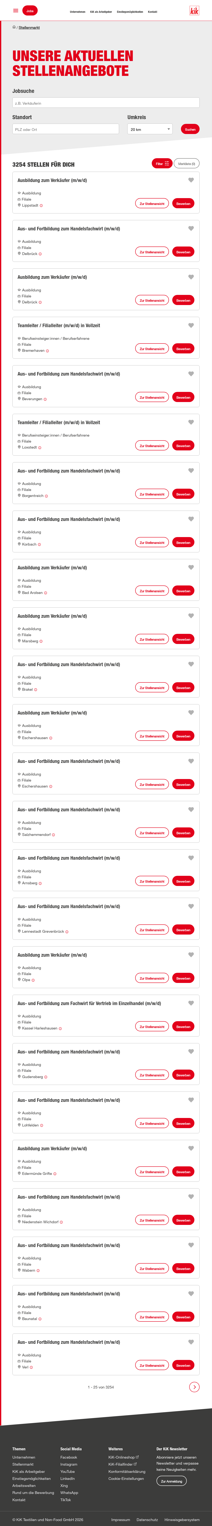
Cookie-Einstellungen (126, 1478)
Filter (159, 164)
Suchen (190, 129)
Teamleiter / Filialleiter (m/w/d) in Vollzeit (59, 325)
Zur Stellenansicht (152, 204)
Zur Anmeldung (171, 1481)
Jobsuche (23, 91)
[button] (15, 10)
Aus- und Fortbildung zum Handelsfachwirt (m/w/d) (69, 229)
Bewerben (183, 204)
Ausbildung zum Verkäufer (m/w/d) (52, 180)
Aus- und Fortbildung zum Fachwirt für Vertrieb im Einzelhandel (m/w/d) (89, 1003)
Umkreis (137, 117)
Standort (22, 117)
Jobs (30, 11)
